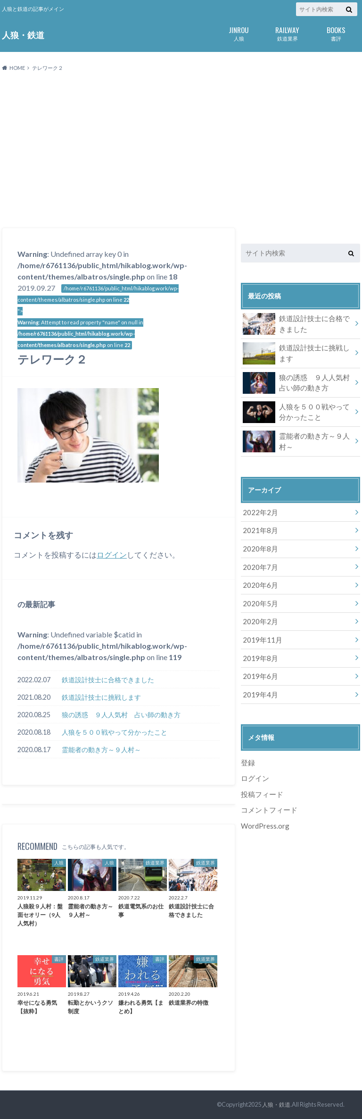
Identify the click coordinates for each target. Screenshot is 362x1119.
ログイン (112, 554)
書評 (336, 33)
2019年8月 (259, 650)
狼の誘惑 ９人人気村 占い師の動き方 (121, 715)
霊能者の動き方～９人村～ (101, 750)
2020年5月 (259, 598)
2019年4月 (259, 685)
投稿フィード (260, 784)
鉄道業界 (287, 33)
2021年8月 (259, 528)
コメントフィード (267, 799)
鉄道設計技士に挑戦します (101, 697)
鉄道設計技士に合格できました (108, 680)
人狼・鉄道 (23, 35)
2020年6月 (259, 580)
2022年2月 (259, 511)
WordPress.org (265, 814)
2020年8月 (259, 546)
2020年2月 (259, 615)
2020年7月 (259, 563)
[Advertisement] (181, 150)
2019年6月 (259, 668)
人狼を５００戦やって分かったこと (114, 732)
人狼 (238, 33)
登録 (247, 753)
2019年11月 (261, 633)
